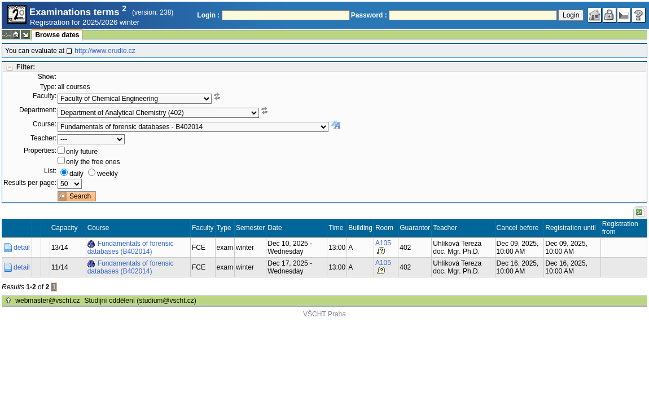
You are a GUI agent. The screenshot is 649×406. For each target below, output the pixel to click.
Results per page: (29, 183)
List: (50, 171)
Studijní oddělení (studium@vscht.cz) (140, 300)
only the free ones (93, 162)
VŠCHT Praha (324, 314)
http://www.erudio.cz (104, 51)
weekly (107, 174)
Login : (208, 15)
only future (82, 152)
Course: (44, 124)
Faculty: (44, 96)
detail (22, 247)
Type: (48, 87)
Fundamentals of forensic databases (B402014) (130, 247)
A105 (383, 243)
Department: (37, 110)
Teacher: (43, 138)
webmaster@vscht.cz (47, 300)
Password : (369, 15)
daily (76, 174)
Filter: (25, 67)
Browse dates (57, 35)
